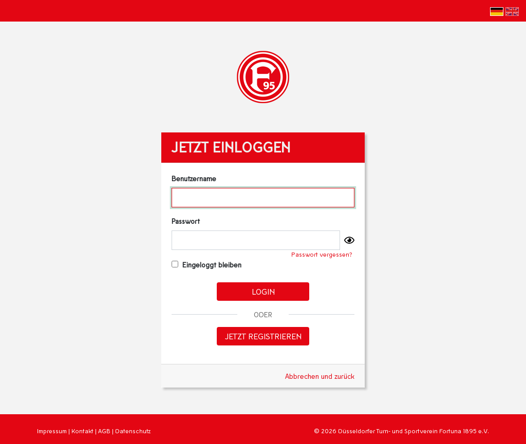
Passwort (186, 221)
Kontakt (82, 431)
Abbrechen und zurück (319, 376)
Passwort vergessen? (321, 254)
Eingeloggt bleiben (207, 264)
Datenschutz (133, 431)
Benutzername (194, 178)
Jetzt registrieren (263, 336)
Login (263, 291)
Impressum (52, 431)
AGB (104, 431)
